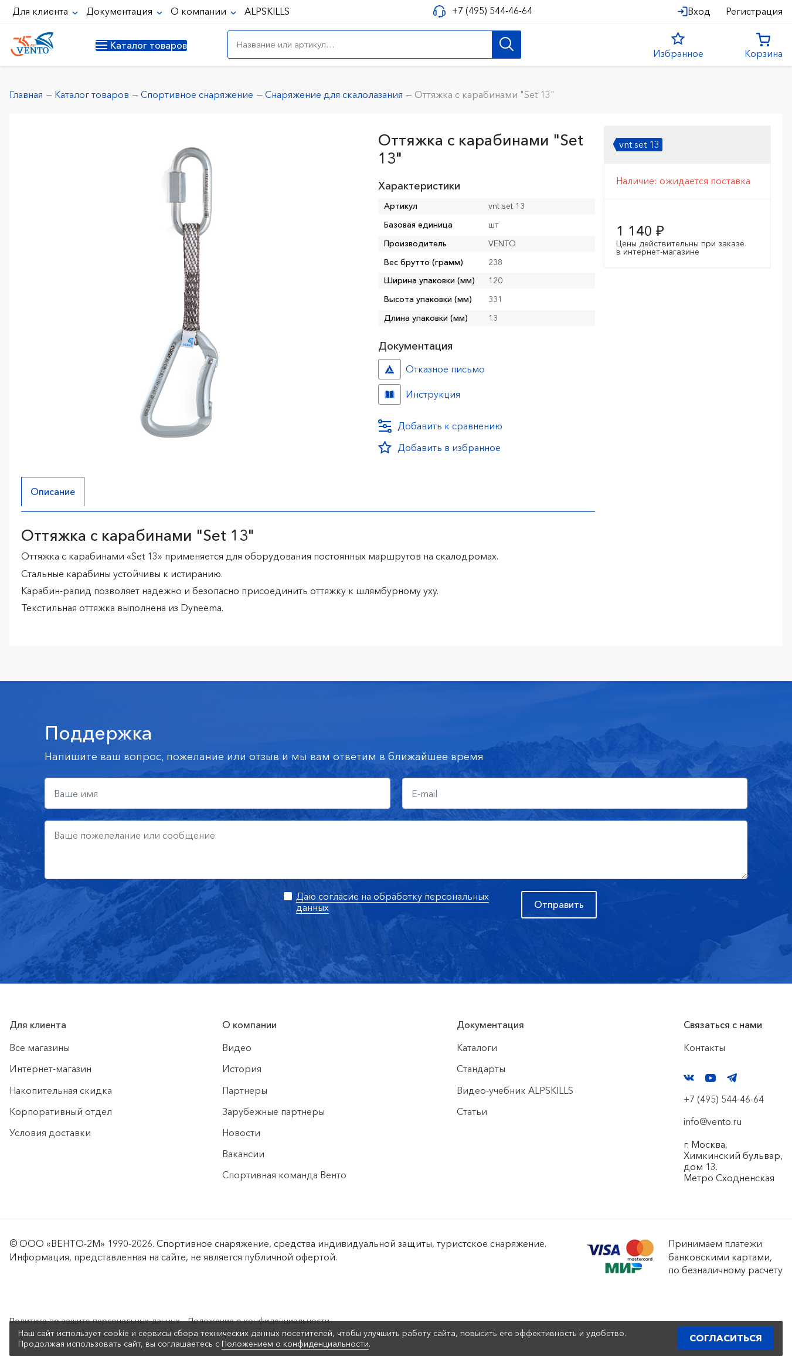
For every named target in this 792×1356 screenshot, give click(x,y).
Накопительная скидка (60, 1090)
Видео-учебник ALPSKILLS (515, 1090)
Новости (241, 1132)
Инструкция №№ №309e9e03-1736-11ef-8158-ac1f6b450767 (389, 394)
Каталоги (477, 1047)
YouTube (710, 1078)
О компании (200, 11)
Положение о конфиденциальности (292, 1320)
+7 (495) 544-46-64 (487, 10)
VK (689, 1077)
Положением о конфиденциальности (295, 1343)
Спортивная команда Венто (284, 1175)
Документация (120, 11)
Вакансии (243, 1154)
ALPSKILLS (267, 11)
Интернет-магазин (50, 1069)
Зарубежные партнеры (273, 1111)
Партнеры (244, 1090)
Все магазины (39, 1047)
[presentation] (134, 914)
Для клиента (41, 11)
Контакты (704, 1047)
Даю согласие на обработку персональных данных (392, 901)
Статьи (472, 1111)
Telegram (732, 1077)
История (241, 1069)
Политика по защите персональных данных (106, 1320)
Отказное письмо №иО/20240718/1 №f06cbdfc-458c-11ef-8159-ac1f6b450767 (389, 369)
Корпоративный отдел (60, 1111)
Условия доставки (50, 1132)
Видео (236, 1047)
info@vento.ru (713, 1121)
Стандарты (481, 1069)
